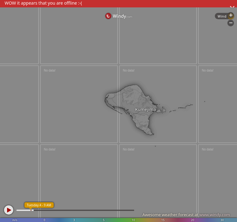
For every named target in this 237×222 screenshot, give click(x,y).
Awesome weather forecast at (186, 214)
